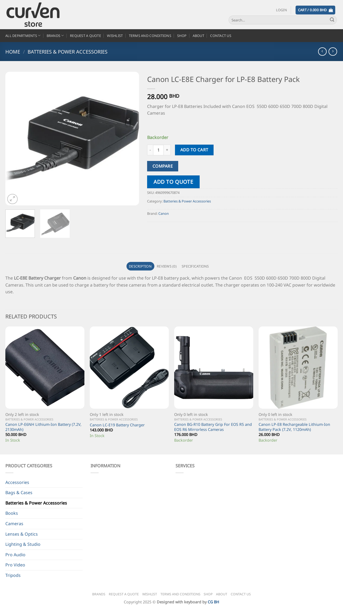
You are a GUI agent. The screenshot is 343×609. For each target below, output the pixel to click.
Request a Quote (85, 35)
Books (11, 513)
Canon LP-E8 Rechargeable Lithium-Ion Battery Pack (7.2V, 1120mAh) (294, 427)
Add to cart (194, 150)
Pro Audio (15, 555)
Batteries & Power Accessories (67, 51)
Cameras (14, 524)
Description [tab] (140, 266)
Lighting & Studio (22, 544)
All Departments (22, 35)
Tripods (13, 575)
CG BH (213, 601)
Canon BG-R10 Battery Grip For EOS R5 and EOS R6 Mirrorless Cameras (213, 427)
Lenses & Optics (21, 534)
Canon (163, 213)
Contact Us (220, 35)
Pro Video (15, 565)
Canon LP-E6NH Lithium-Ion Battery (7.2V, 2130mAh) (43, 427)
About (198, 35)
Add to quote (173, 181)
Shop (182, 35)
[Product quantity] (158, 150)
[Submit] (332, 20)
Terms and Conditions (150, 35)
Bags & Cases (18, 492)
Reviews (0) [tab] (167, 266)
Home (12, 51)
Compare (162, 166)
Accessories (17, 482)
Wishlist (115, 35)
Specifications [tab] (195, 266)
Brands (55, 35)
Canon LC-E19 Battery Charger (117, 425)
